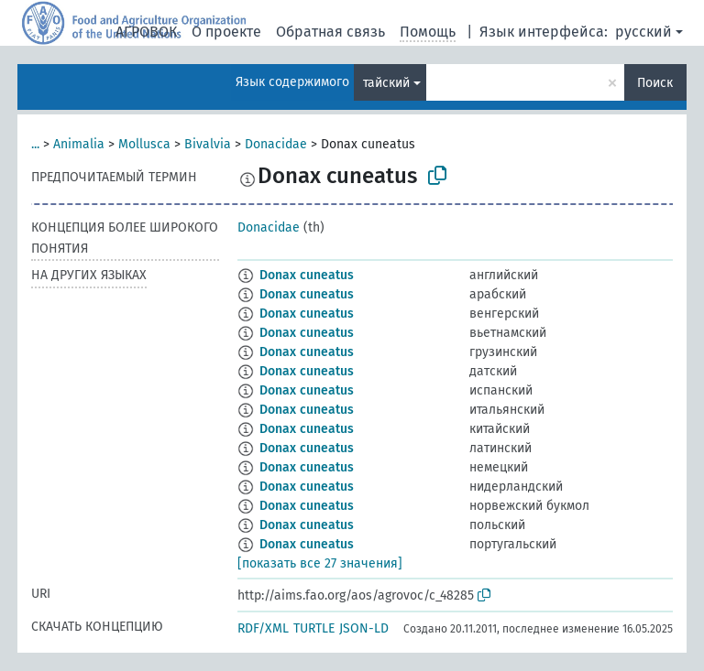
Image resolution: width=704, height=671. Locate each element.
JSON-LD (364, 628)
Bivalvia (207, 144)
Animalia (78, 144)
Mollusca (144, 144)
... (35, 144)
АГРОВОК (146, 31)
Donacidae (276, 144)
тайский (386, 83)
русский (643, 31)
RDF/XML (263, 628)
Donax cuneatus (306, 275)
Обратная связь (330, 31)
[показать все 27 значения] (319, 563)
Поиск (655, 83)
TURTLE (314, 628)
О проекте (226, 31)
